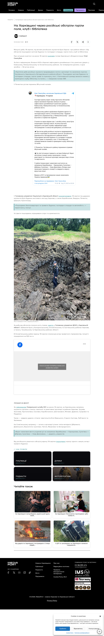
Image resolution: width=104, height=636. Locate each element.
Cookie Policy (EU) (60, 577)
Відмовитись (78, 628)
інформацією (21, 407)
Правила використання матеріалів (58, 571)
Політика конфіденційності (81, 632)
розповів (51, 56)
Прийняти (62, 628)
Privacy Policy (52, 600)
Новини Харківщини (43, 563)
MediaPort (10, 19)
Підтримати (80, 10)
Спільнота (68, 10)
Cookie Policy (70, 632)
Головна (12, 10)
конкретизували (65, 196)
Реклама (91, 10)
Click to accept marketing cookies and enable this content (52, 366)
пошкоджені (61, 441)
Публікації (31, 10)
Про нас (56, 563)
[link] (9, 572)
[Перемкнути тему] (99, 631)
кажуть (50, 325)
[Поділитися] (83, 42)
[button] (100, 616)
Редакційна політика (61, 566)
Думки (40, 10)
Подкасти (50, 10)
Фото (59, 10)
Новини (21, 10)
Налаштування (94, 628)
